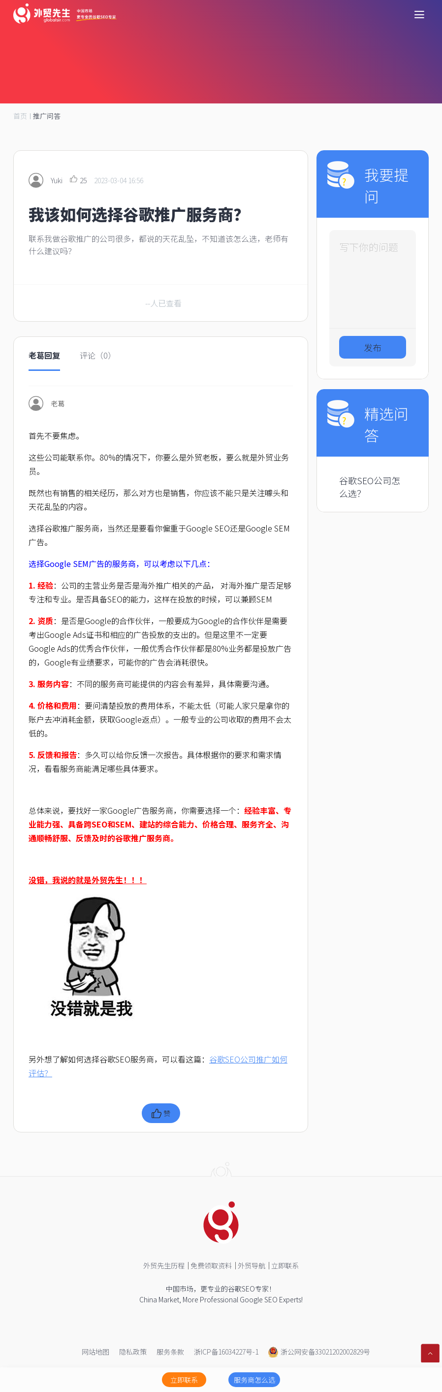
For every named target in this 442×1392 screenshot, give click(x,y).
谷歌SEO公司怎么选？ (369, 486)
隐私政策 (133, 1352)
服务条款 (170, 1352)
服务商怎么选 (254, 1380)
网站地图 (95, 1352)
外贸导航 (251, 1265)
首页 (20, 116)
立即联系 (285, 1265)
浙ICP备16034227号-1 (226, 1352)
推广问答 (47, 116)
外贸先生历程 (164, 1265)
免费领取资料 (211, 1265)
